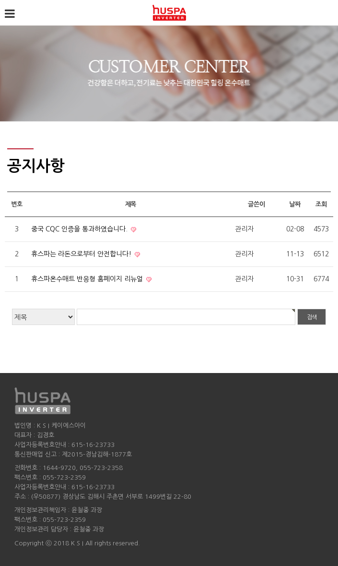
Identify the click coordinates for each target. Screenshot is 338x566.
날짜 (294, 204)
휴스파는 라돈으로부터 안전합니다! (82, 254)
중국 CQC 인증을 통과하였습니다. (80, 229)
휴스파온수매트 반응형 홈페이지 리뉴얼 (88, 279)
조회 (320, 204)
